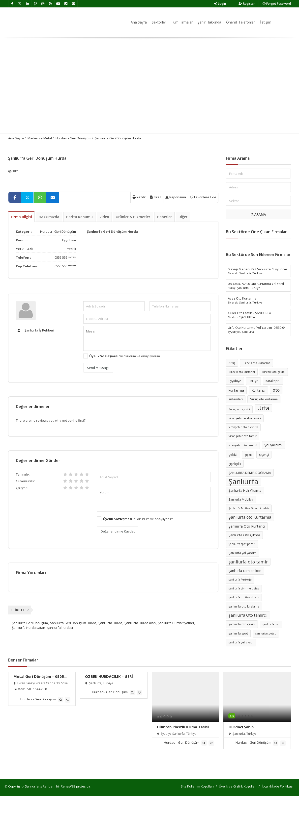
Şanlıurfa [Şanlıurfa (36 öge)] (243, 481)
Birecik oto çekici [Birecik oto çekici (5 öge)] (273, 372)
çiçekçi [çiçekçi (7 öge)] (264, 454)
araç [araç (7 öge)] (232, 362)
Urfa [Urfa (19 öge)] (263, 408)
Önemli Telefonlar (240, 22)
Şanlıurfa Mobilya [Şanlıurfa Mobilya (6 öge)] (241, 499)
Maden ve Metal (40, 138)
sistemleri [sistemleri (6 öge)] (236, 399)
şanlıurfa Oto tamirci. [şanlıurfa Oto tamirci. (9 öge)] (248, 615)
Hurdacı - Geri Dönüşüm (73, 138)
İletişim (265, 22)
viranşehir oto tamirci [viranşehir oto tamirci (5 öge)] (243, 445)
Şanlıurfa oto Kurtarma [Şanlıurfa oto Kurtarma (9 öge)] (250, 517)
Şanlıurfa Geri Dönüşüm (30, 623)
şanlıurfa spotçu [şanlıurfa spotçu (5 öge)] (265, 633)
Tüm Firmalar (182, 22)
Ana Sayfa (139, 22)
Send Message (98, 367)
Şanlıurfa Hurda (110, 623)
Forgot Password (277, 3)
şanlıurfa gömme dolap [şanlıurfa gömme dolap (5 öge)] (244, 588)
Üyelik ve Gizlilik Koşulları (238, 786)
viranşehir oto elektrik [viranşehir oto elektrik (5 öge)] (243, 427)
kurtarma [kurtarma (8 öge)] (236, 390)
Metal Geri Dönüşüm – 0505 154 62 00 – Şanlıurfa (38, 679)
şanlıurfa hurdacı (60, 627)
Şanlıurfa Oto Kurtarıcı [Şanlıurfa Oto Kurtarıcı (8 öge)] (247, 526)
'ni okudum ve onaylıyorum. (125, 356)
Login (220, 3)
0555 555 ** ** (65, 257)
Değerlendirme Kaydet (118, 531)
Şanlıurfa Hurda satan (28, 627)
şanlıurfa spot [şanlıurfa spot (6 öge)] (238, 633)
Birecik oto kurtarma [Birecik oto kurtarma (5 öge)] (256, 363)
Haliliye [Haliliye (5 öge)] (253, 381)
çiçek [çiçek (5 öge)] (248, 455)
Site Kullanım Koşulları (197, 786)
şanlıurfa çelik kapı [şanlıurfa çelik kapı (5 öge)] (241, 642)
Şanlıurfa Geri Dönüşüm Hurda (118, 138)
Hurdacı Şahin (241, 726)
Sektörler (159, 22)
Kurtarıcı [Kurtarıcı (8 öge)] (258, 390)
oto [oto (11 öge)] (276, 390)
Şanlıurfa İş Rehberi (35, 330)
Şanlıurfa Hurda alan (140, 623)
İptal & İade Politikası (277, 786)
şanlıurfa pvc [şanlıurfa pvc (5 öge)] (271, 624)
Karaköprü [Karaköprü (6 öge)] (273, 381)
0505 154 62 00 (36, 689)
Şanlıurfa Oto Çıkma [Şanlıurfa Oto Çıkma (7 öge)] (244, 535)
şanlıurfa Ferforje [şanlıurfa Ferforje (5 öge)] (240, 579)
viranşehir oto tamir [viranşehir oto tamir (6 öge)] (243, 436)
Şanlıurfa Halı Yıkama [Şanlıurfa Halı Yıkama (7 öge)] (245, 490)
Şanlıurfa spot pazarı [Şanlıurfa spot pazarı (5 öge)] (242, 544)
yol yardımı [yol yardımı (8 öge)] (273, 444)
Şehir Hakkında (209, 22)
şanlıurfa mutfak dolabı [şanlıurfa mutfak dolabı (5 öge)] (244, 597)
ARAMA (258, 214)
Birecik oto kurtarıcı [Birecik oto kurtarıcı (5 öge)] (242, 372)
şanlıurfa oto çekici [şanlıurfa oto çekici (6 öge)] (242, 624)
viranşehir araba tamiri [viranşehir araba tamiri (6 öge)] (245, 418)
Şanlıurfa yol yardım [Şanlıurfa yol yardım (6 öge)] (243, 553)
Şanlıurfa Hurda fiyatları (176, 623)
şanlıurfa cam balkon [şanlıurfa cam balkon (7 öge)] (245, 570)
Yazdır (139, 197)
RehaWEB (68, 786)
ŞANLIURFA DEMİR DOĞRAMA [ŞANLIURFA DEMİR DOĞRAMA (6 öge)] (250, 473)
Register (247, 3)
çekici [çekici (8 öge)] (233, 454)
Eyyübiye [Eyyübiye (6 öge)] (235, 381)
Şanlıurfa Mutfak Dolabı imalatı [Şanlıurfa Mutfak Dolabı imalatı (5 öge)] (249, 508)
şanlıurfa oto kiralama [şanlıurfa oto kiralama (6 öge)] (244, 606)
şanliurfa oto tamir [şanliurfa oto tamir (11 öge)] (248, 562)
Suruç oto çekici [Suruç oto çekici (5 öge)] (239, 409)
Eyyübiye (69, 240)
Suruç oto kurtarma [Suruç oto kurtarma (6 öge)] (264, 399)
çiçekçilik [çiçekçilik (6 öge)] (235, 464)
